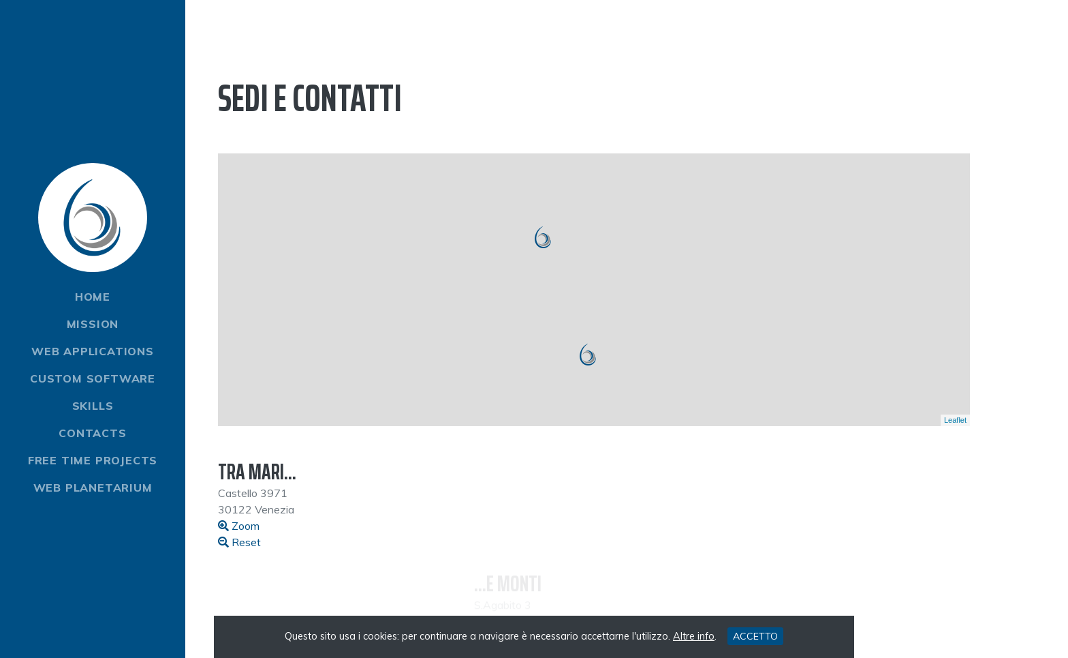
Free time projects (92, 460)
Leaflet (955, 420)
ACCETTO (755, 636)
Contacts (92, 433)
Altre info (693, 636)
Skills (93, 406)
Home (92, 296)
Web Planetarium (93, 487)
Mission (93, 324)
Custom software (92, 378)
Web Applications (92, 351)
